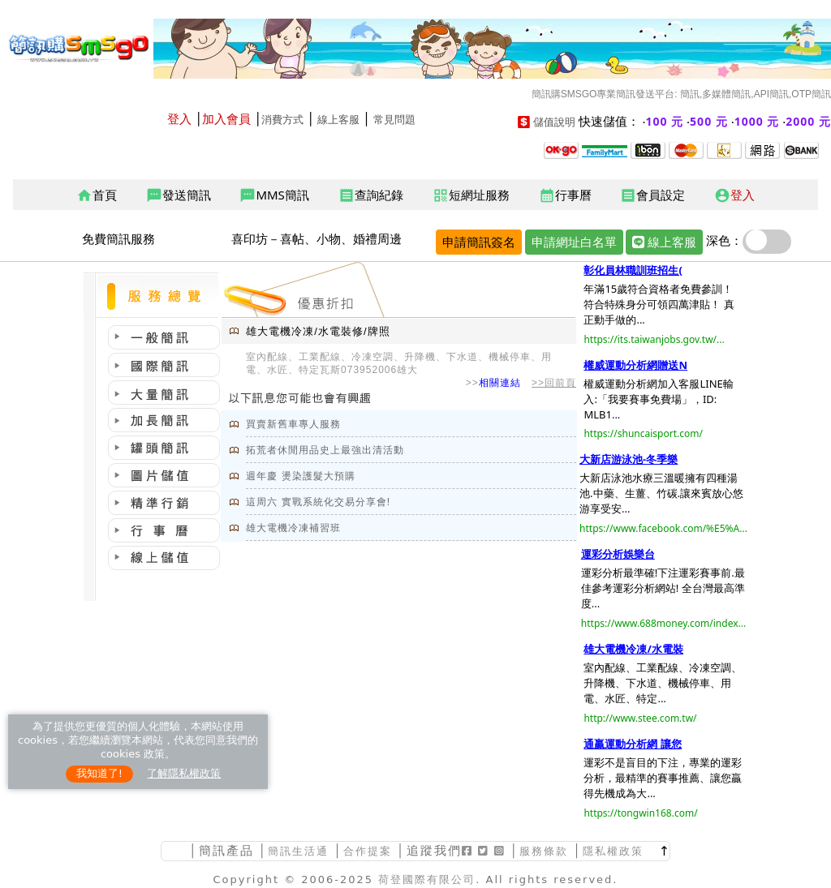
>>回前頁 (554, 382)
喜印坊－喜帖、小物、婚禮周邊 (316, 238)
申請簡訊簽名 (478, 242)
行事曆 (565, 195)
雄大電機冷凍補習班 (293, 528)
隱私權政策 (613, 851)
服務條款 (543, 851)
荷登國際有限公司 (427, 879)
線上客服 (338, 120)
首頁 (96, 195)
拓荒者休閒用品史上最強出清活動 (325, 450)
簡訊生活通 (298, 851)
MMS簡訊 (273, 195)
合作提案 (367, 851)
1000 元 (757, 121)
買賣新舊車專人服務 (293, 424)
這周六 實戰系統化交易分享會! (318, 502)
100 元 (665, 121)
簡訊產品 (226, 850)
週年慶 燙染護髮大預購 (300, 476)
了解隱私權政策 (184, 773)
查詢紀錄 (370, 195)
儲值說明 (554, 122)
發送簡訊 (178, 195)
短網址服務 (471, 195)
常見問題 (394, 120)
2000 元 (808, 121)
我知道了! (99, 773)
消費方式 (282, 120)
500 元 (709, 121)
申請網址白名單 (574, 242)
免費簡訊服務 (118, 238)
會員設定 (652, 195)
